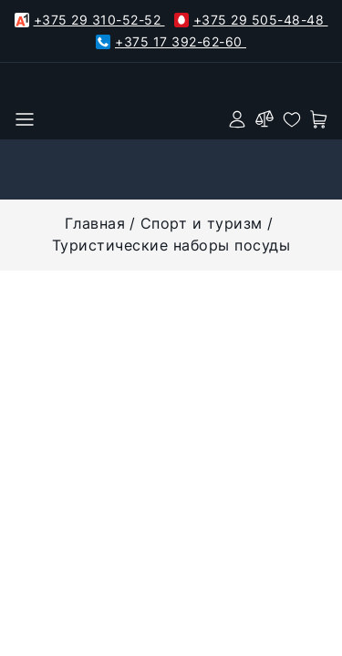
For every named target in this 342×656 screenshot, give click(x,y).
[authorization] (237, 119)
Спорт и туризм (201, 223)
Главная (95, 223)
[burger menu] (25, 119)
